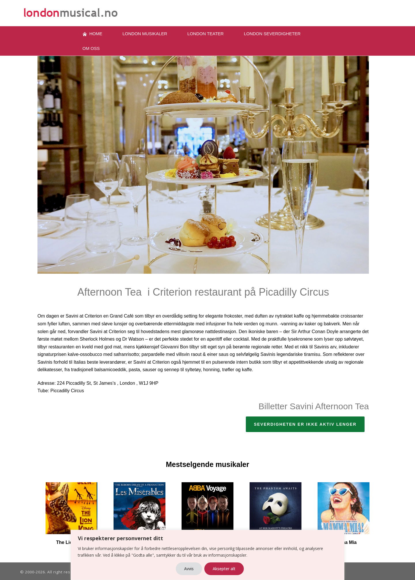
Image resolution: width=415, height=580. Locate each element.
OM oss (91, 48)
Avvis (189, 568)
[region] (207, 555)
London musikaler (144, 33)
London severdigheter (272, 33)
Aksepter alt (224, 568)
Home (92, 33)
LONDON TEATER (205, 33)
